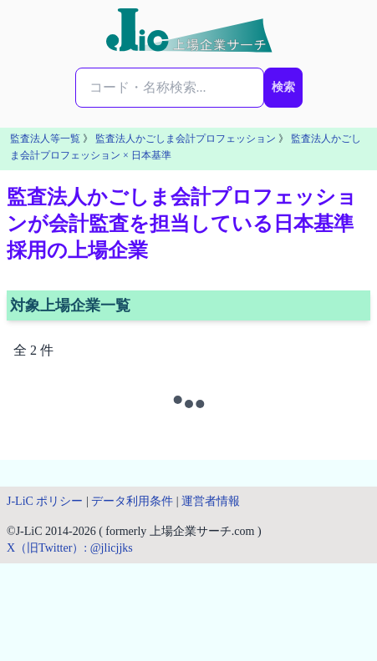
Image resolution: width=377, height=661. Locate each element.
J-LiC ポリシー (45, 501)
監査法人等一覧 (45, 138)
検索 (283, 87)
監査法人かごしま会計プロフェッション (185, 138)
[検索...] (169, 88)
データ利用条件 (132, 501)
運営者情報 (210, 501)
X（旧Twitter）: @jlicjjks (70, 548)
